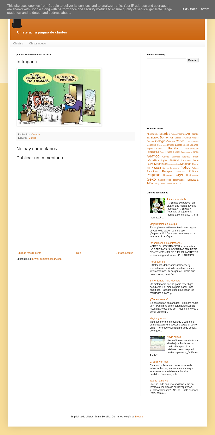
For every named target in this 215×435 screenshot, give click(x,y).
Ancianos (180, 134)
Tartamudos (178, 180)
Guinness (176, 157)
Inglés (164, 160)
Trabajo (156, 183)
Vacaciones (166, 183)
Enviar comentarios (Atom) (47, 258)
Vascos (176, 183)
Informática (153, 160)
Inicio (78, 252)
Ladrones (186, 160)
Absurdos (164, 133)
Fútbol (176, 152)
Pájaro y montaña (176, 199)
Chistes (18, 43)
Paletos (195, 168)
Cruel (188, 141)
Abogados (152, 134)
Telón (150, 183)
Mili (148, 168)
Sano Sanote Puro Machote (165, 280)
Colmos (170, 141)
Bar (148, 137)
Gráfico (32, 138)
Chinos (187, 137)
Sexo (151, 179)
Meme (195, 164)
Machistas (161, 164)
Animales (192, 133)
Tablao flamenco (159, 380)
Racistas (167, 175)
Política (193, 171)
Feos (162, 152)
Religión (178, 175)
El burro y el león (159, 361)
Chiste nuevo (37, 43)
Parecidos (152, 171)
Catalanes (179, 138)
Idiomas (186, 156)
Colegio (160, 141)
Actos (173, 134)
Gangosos (185, 152)
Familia (173, 148)
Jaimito (174, 160)
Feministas (153, 151)
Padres (185, 167)
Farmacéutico (191, 148)
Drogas (170, 145)
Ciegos (195, 138)
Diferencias (161, 145)
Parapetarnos (157, 261)
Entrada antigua (124, 252)
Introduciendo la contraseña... (166, 243)
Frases (168, 152)
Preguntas (153, 174)
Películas (181, 171)
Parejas (167, 171)
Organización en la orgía (163, 224)
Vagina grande (158, 318)
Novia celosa (174, 337)
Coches (150, 141)
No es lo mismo (170, 168)
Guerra (166, 156)
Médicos (185, 164)
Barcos (155, 137)
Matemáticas (174, 164)
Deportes (151, 145)
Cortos (180, 141)
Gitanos (194, 152)
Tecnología (192, 179)
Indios (195, 156)
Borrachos (167, 137)
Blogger (139, 416)
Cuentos (194, 141)
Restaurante (192, 175)
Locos (150, 164)
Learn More (189, 9)
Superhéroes (164, 180)
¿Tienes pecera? (159, 299)
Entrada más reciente (29, 252)
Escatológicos (182, 145)
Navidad (156, 167)
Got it (205, 9)
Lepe (195, 160)
